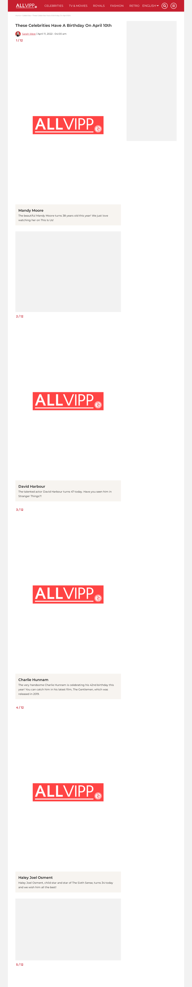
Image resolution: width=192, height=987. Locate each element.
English (150, 6)
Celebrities (53, 6)
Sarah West (29, 33)
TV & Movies (78, 6)
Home (18, 15)
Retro (134, 6)
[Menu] (174, 6)
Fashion (117, 6)
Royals (99, 6)
